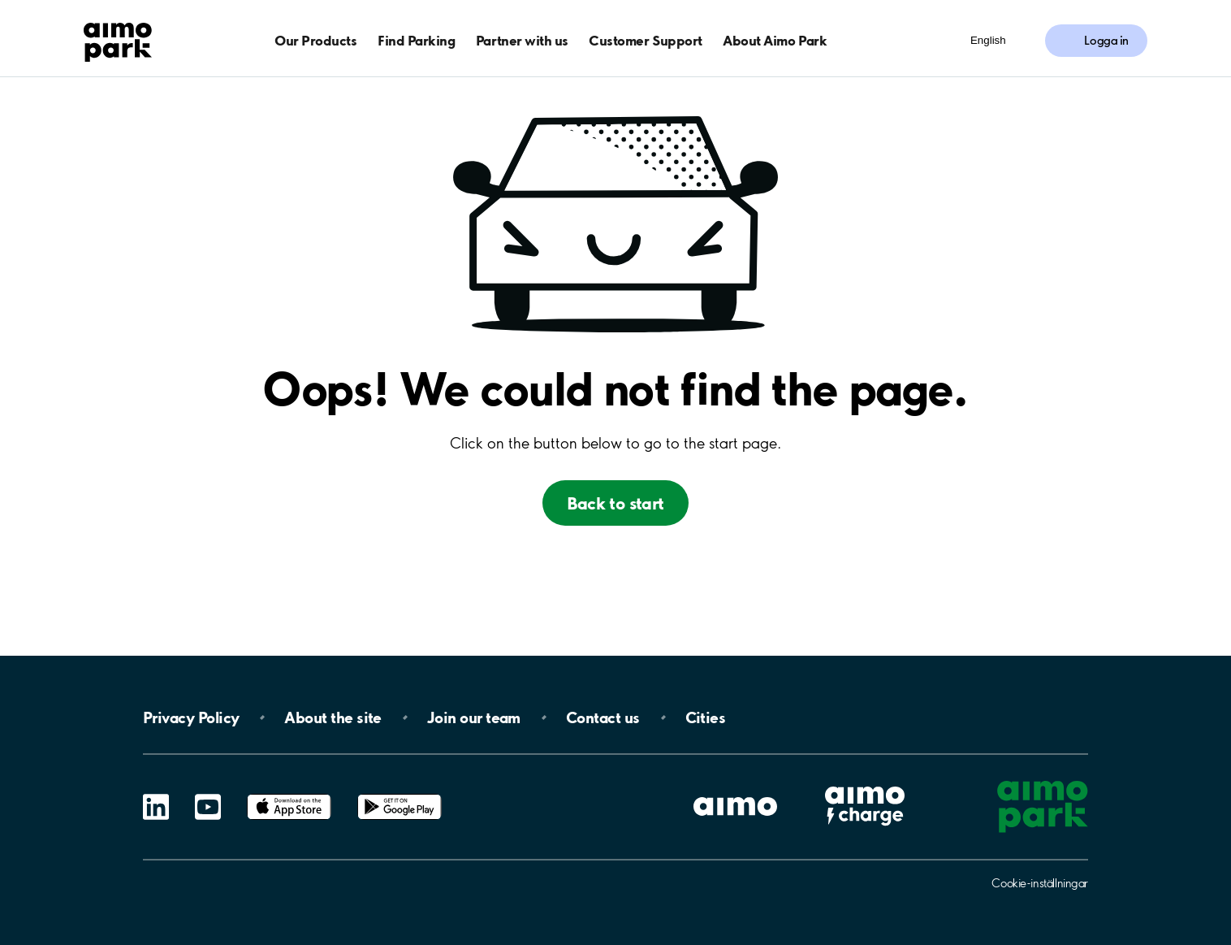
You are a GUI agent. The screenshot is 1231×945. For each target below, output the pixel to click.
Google (399, 794)
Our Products (315, 40)
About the (332, 717)
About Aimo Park (775, 40)
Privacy (191, 717)
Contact (603, 717)
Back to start (615, 503)
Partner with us (522, 40)
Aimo (865, 784)
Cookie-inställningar (1039, 883)
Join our (473, 717)
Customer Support (645, 40)
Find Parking (416, 40)
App (289, 794)
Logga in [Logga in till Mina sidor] (1106, 40)
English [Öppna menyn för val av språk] (988, 40)
